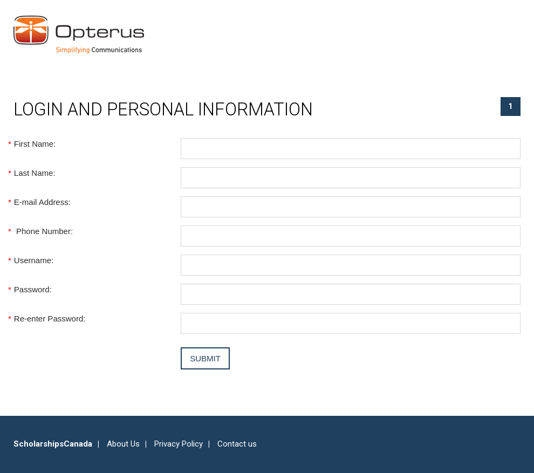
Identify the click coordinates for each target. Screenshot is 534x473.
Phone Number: (43, 231)
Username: (33, 260)
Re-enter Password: (49, 318)
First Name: (34, 143)
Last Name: (34, 172)
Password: (32, 289)
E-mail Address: (42, 202)
